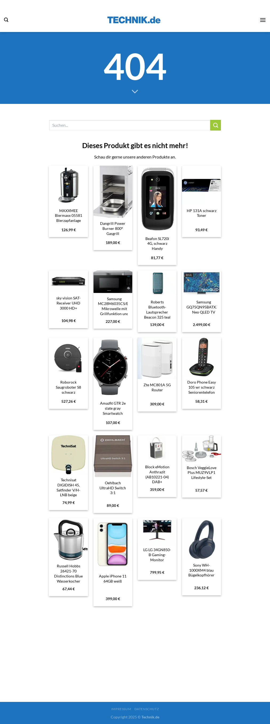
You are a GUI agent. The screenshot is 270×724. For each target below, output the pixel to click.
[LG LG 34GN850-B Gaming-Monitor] (157, 531)
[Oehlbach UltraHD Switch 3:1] (113, 456)
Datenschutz (146, 709)
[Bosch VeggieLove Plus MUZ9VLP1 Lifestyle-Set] (201, 448)
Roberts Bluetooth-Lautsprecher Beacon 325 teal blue (157, 312)
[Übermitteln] (215, 125)
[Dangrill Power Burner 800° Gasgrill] (113, 192)
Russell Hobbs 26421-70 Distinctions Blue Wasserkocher (68, 573)
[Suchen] (6, 20)
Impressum (121, 709)
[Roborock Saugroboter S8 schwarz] (68, 357)
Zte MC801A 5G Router (157, 387)
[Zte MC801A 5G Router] (157, 358)
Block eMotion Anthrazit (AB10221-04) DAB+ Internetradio (157, 477)
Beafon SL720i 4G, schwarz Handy (157, 243)
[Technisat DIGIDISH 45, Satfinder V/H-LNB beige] (68, 454)
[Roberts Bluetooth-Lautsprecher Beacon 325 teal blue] (157, 283)
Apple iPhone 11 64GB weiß (112, 578)
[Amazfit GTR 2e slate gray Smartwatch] (113, 367)
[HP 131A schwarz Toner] (201, 185)
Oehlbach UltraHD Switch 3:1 (113, 488)
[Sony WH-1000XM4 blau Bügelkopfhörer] (201, 538)
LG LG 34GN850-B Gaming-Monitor (157, 554)
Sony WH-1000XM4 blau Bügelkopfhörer (201, 570)
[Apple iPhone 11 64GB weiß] (113, 544)
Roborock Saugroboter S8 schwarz (68, 387)
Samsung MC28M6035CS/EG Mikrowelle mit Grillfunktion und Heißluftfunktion (114, 308)
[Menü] (263, 19)
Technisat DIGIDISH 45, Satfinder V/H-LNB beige (68, 487)
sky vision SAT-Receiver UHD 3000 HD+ (68, 303)
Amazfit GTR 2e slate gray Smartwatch (113, 408)
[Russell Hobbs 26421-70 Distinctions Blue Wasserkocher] (68, 539)
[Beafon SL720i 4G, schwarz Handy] (157, 199)
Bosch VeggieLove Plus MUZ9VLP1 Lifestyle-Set (201, 472)
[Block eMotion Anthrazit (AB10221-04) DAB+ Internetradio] (157, 448)
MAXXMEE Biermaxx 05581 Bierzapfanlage (68, 215)
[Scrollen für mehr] (135, 92)
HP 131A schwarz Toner (201, 213)
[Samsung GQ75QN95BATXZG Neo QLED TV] (201, 283)
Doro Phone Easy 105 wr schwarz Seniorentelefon (201, 387)
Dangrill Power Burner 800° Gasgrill (112, 228)
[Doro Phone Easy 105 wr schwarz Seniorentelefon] (201, 357)
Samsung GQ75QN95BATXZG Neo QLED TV (203, 307)
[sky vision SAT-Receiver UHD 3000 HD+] (68, 281)
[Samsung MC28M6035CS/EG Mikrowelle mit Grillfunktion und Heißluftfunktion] (113, 281)
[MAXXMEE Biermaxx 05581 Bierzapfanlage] (68, 185)
